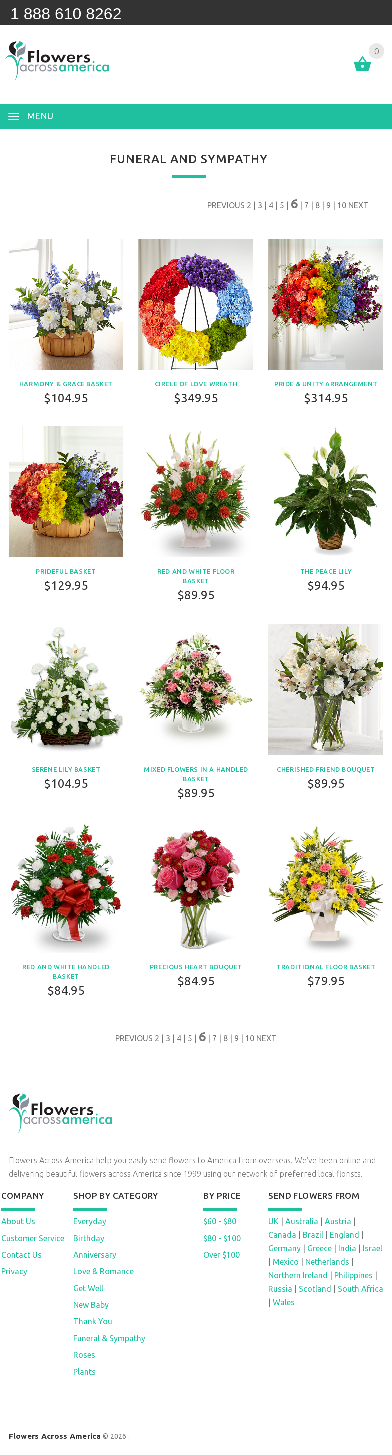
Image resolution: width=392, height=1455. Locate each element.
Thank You (92, 1321)
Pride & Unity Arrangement (326, 383)
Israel (372, 1248)
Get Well (88, 1288)
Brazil (313, 1234)
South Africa (360, 1288)
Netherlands (327, 1261)
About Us (18, 1221)
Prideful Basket (66, 571)
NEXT (358, 205)
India (347, 1248)
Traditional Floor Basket (325, 966)
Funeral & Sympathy (109, 1338)
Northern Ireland (298, 1275)
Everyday (89, 1221)
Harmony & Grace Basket (66, 383)
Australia (301, 1221)
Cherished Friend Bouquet (326, 769)
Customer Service (32, 1238)
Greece (319, 1248)
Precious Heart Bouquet (196, 966)
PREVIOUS (226, 205)
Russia (280, 1288)
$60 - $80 (219, 1221)
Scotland (315, 1288)
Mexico (286, 1261)
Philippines (353, 1275)
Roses (84, 1354)
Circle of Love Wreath (196, 383)
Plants (84, 1371)
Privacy (14, 1271)
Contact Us (21, 1254)
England (344, 1234)
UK (273, 1221)
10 (341, 205)
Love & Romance (103, 1271)
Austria (338, 1221)
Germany (284, 1248)
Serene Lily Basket (66, 769)
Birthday (88, 1238)
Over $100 (221, 1254)
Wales (284, 1302)
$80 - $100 (222, 1238)
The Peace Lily (326, 571)
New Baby (91, 1304)
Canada (282, 1234)
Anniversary (94, 1254)
